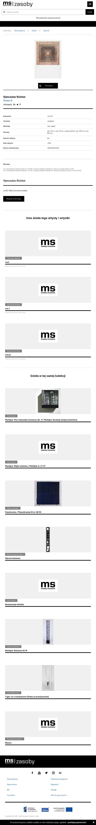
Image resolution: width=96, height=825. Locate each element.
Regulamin (54, 784)
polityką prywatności (77, 822)
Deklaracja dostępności (59, 779)
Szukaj (89, 12)
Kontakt (53, 790)
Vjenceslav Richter (14, 97)
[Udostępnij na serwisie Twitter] (18, 104)
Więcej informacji (13, 199)
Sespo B (46, 31)
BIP (8, 790)
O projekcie (11, 795)
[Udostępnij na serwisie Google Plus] (14, 104)
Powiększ (49, 86)
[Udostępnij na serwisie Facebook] (20, 104)
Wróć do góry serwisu (59, 795)
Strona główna (19, 31)
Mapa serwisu (12, 784)
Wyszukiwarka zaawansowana (47, 18)
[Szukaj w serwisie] (44, 12)
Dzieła (34, 31)
